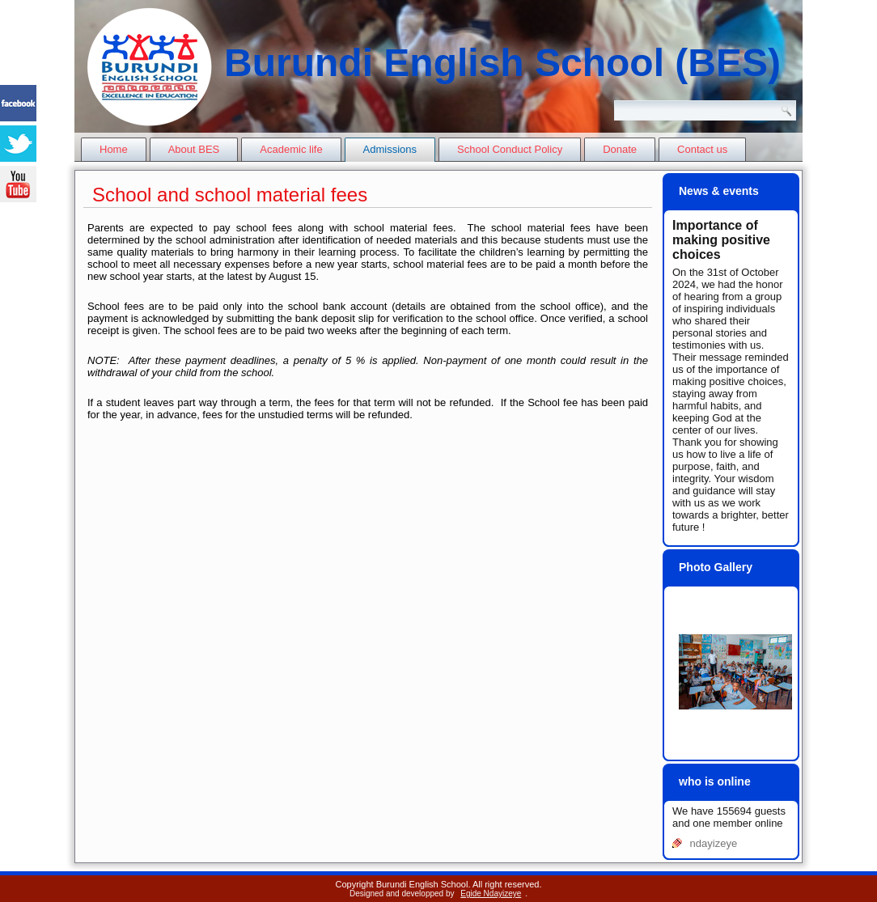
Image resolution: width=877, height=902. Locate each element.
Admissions (390, 149)
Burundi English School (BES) (502, 62)
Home (114, 149)
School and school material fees (229, 194)
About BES (194, 149)
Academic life (291, 149)
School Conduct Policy (509, 149)
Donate (620, 149)
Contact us (702, 149)
